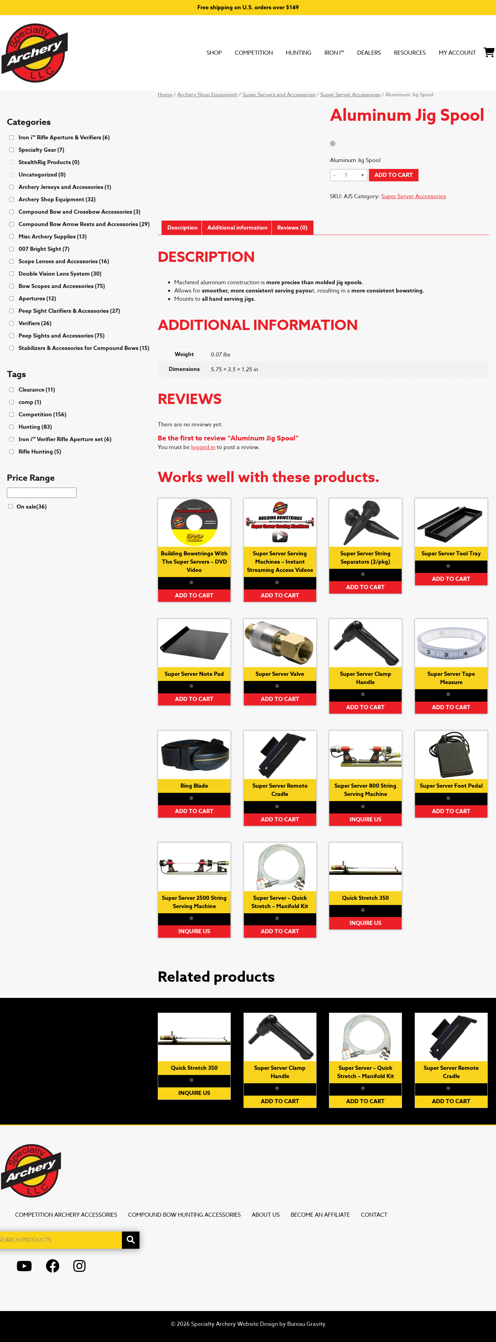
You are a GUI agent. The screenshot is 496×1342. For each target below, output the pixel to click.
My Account (445, 52)
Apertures (37, 299)
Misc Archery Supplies (53, 237)
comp (30, 402)
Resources (387, 52)
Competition (198, 52)
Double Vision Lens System (60, 274)
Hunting (252, 52)
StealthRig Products (49, 162)
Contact (374, 1215)
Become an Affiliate (320, 1215)
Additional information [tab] (237, 228)
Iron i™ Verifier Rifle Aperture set (65, 439)
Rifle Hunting (40, 452)
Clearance (37, 390)
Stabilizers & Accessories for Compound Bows (84, 348)
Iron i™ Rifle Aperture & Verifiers (64, 138)
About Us (266, 1215)
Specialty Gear (41, 150)
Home (165, 94)
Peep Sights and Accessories (62, 336)
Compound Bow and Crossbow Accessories (80, 212)
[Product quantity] (348, 175)
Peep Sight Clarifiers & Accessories (69, 311)
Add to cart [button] (194, 596)
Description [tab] (182, 228)
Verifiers (35, 323)
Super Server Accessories (350, 94)
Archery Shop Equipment (207, 94)
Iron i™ (295, 52)
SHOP (151, 52)
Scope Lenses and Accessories (64, 261)
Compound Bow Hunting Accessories (184, 1215)
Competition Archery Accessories (66, 1215)
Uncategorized (42, 175)
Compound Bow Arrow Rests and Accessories (84, 224)
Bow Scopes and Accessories (62, 286)
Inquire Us (365, 820)
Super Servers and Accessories (278, 94)
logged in (203, 447)
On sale (32, 507)
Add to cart (393, 175)
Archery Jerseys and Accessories (65, 187)
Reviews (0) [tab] (292, 228)
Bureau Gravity (306, 1324)
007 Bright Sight (44, 249)
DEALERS (337, 52)
